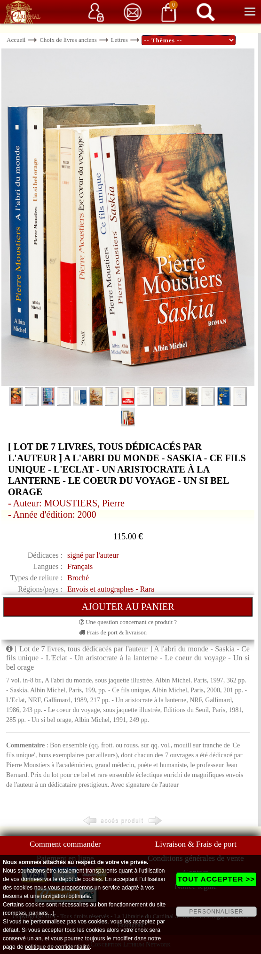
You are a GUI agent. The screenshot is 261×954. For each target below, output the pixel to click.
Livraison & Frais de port (196, 844)
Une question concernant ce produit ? (128, 621)
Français (80, 566)
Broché (78, 578)
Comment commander (65, 844)
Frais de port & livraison (113, 632)
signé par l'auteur (93, 555)
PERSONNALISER (216, 911)
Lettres (119, 39)
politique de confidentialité (57, 947)
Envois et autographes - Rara (110, 589)
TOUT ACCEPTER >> (216, 879)
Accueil (16, 39)
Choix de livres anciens (68, 39)
